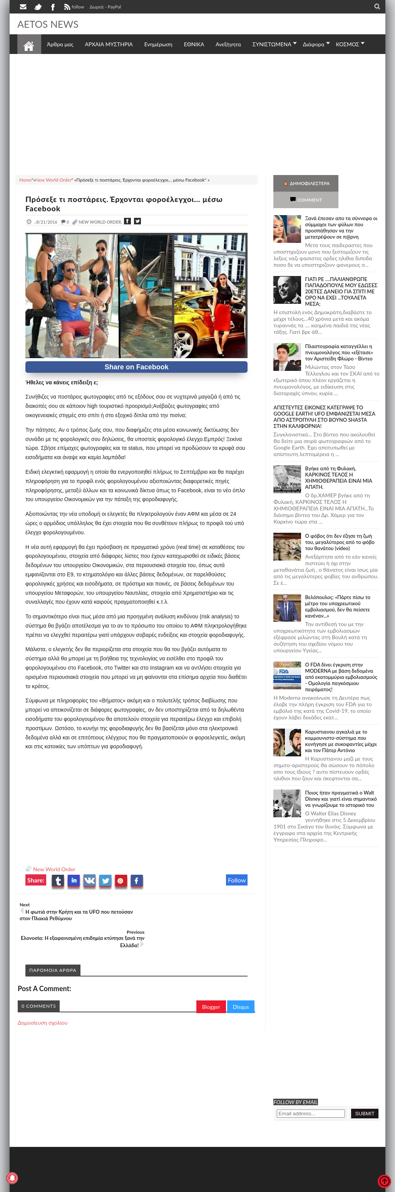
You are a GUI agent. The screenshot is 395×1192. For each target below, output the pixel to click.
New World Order (54, 869)
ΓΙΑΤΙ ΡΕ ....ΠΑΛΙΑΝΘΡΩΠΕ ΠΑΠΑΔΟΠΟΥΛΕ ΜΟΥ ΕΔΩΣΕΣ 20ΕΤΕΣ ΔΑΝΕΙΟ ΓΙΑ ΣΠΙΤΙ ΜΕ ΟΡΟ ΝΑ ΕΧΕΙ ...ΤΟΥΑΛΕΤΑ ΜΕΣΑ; (341, 274)
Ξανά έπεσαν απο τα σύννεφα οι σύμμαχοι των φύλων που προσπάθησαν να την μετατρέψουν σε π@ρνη (341, 211)
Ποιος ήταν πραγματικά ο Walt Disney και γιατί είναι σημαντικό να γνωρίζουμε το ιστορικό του (341, 782)
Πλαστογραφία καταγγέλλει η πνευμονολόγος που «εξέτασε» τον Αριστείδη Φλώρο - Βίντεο (339, 336)
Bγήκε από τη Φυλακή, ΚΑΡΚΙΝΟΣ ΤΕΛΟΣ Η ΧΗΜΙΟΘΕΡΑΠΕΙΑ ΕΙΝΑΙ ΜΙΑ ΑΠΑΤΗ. (338, 461)
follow (73, 8)
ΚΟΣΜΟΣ (348, 44)
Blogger (211, 979)
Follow (237, 880)
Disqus (241, 979)
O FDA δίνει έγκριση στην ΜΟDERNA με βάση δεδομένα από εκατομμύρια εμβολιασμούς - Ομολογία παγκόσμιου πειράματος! (341, 660)
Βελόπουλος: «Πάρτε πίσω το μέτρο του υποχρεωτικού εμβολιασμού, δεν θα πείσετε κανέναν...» (337, 589)
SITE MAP (127, 1185)
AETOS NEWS (48, 24)
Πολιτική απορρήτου (161, 1185)
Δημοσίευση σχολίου (42, 995)
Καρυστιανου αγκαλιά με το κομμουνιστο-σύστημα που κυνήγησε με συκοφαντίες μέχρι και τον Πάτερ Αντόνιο (341, 724)
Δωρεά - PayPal (105, 7)
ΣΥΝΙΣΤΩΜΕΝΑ (272, 44)
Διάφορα (314, 44)
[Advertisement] (197, 113)
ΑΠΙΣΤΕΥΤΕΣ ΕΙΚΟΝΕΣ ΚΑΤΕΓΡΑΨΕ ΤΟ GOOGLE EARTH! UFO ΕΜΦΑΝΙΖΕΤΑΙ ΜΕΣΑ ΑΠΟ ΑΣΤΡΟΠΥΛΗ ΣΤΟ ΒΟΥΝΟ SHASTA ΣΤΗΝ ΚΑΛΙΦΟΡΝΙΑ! (324, 400)
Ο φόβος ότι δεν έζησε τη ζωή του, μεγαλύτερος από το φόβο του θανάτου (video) (340, 525)
